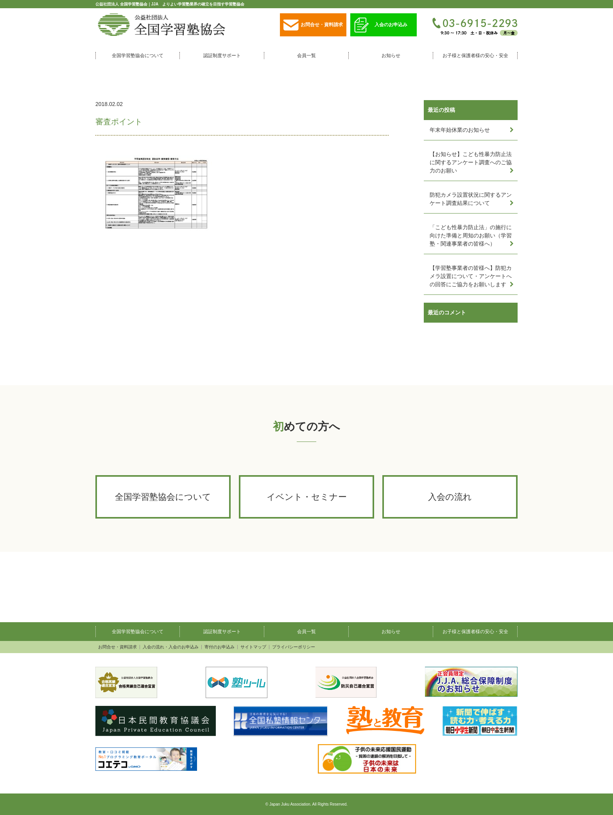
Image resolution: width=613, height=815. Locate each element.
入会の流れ (450, 497)
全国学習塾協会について (137, 55)
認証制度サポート (222, 55)
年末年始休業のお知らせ (460, 130)
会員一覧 (306, 55)
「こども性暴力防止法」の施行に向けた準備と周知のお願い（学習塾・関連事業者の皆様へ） (471, 235)
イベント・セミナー (307, 497)
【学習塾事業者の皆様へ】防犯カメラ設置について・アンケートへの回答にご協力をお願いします (471, 276)
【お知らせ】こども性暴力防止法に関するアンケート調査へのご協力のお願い (471, 162)
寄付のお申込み (219, 647)
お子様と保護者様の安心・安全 (475, 55)
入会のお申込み (380, 25)
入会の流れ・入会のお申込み (171, 647)
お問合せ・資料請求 (313, 25)
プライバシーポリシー (293, 647)
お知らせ (391, 55)
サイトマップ (253, 647)
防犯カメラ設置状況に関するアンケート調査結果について (471, 199)
